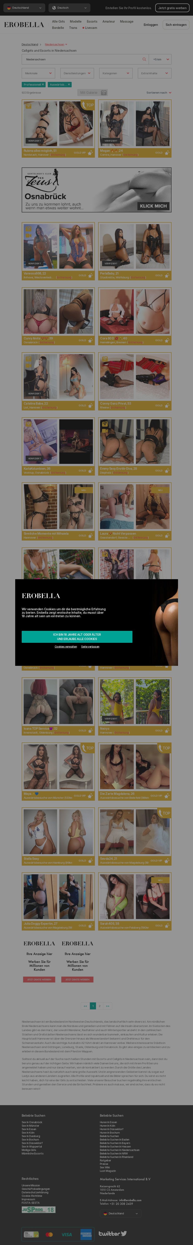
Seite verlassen (90, 646)
